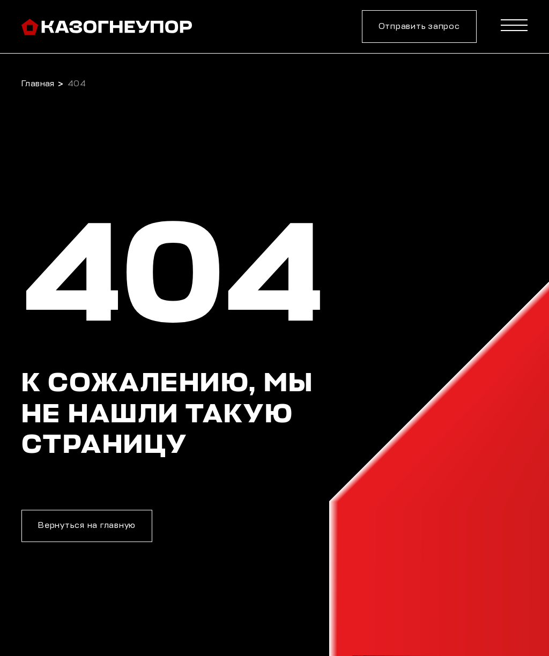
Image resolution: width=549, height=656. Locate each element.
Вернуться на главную (87, 526)
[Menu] (514, 27)
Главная (38, 84)
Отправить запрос (419, 26)
